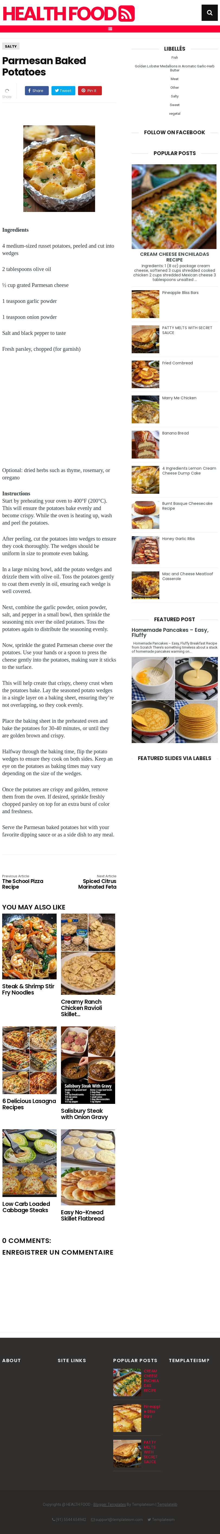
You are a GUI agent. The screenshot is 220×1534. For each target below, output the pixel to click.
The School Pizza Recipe (25, 882)
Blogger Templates (109, 1504)
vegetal (174, 114)
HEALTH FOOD (67, 14)
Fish (175, 57)
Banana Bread (175, 433)
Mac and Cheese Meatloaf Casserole (187, 576)
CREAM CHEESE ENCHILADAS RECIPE (174, 257)
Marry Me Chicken (179, 398)
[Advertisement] (62, 410)
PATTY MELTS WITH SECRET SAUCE (187, 330)
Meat (175, 79)
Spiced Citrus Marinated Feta (94, 882)
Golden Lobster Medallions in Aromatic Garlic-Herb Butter (175, 68)
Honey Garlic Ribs (178, 538)
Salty (11, 46)
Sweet (175, 105)
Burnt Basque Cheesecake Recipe (187, 506)
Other (174, 88)
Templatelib (167, 1504)
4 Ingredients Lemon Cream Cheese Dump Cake (189, 471)
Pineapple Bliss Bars (180, 292)
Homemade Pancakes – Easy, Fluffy (170, 632)
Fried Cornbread (177, 363)
